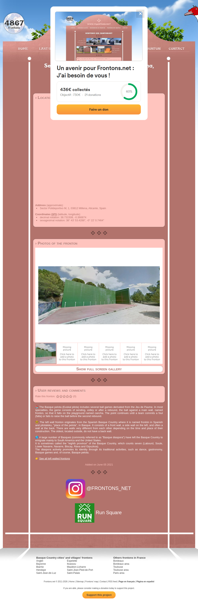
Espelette (72, 560)
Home (23, 48)
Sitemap (80, 581)
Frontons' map (91, 581)
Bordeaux (118, 560)
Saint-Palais (73, 573)
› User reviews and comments (60, 390)
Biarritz (40, 567)
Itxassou (71, 563)
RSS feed (112, 581)
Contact (176, 48)
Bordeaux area (121, 563)
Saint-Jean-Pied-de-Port (80, 570)
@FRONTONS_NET (99, 488)
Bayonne (41, 563)
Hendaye (41, 570)
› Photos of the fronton (56, 243)
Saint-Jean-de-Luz (46, 573)
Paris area (118, 573)
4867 (14, 23)
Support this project (99, 594)
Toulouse (118, 567)
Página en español (145, 581)
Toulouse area (120, 570)
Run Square (99, 512)
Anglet (39, 560)
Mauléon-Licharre (76, 567)
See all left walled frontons (54, 458)
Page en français (127, 581)
